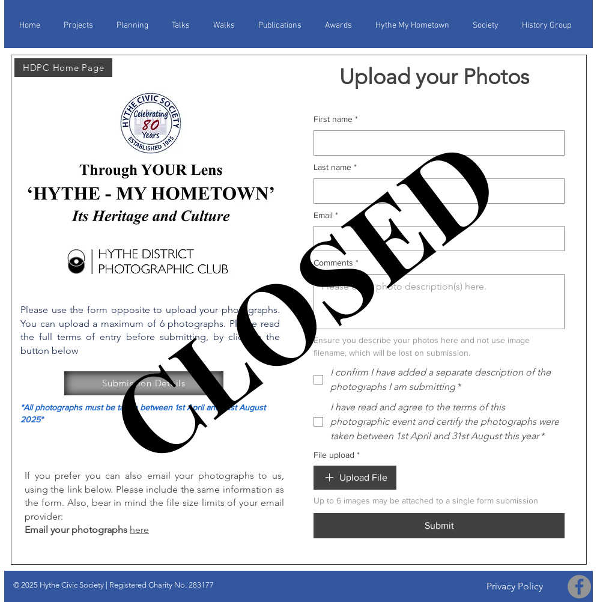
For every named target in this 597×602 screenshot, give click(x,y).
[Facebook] (579, 586)
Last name (335, 168)
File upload (337, 455)
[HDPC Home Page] (63, 67)
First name (336, 120)
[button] (227, 20)
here (139, 529)
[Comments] (439, 301)
